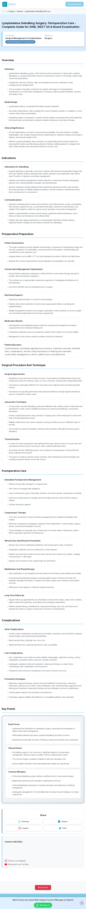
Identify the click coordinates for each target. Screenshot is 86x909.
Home (4, 11)
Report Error (43, 890)
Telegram (63, 824)
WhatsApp (23, 824)
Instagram (23, 831)
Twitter (63, 831)
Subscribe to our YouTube (17, 867)
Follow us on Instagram (15, 863)
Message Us (43, 905)
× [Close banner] (82, 903)
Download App (74, 4)
